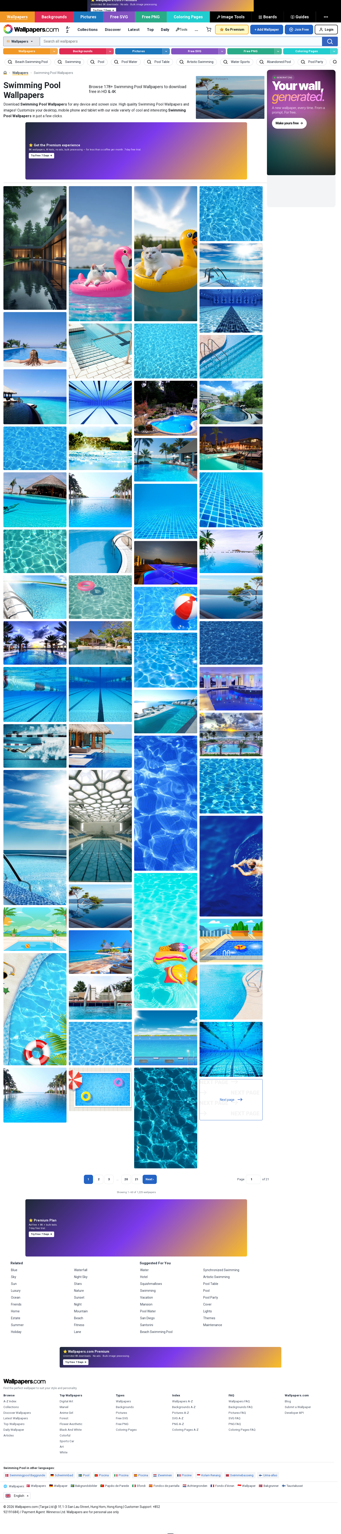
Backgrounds (54, 32)
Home (15, 1327)
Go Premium (231, 45)
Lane (77, 1348)
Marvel (64, 1423)
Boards (267, 32)
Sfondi (141, 1502)
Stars (78, 1300)
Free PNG (151, 32)
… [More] (196, 45)
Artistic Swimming (216, 1293)
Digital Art (66, 1417)
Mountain (81, 1327)
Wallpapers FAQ (239, 1417)
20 (126, 1195)
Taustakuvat (294, 1502)
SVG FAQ (234, 1434)
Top (150, 45)
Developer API (294, 1429)
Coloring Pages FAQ (242, 1445)
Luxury (16, 1306)
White (63, 1468)
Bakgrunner (271, 1502)
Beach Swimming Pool (156, 1348)
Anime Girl (66, 1429)
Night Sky (81, 1293)
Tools (181, 46)
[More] (326, 32)
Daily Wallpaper (13, 1445)
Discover (113, 45)
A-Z (68, 45)
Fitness (79, 1341)
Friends (16, 1320)
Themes (209, 1334)
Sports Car (67, 1457)
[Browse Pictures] (166, 67)
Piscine (184, 1491)
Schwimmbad (62, 1491)
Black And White (71, 1445)
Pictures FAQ (237, 1429)
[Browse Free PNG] (278, 67)
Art (62, 1462)
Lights (207, 1327)
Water (144, 1286)
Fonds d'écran (224, 1502)
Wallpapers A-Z (182, 1417)
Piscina (102, 1491)
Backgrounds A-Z (184, 1423)
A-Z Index (9, 1417)
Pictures (88, 32)
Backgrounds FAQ (241, 1423)
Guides (300, 32)
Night (78, 1320)
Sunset (79, 1313)
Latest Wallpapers (15, 1434)
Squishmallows (151, 1300)
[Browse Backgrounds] (110, 67)
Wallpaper (60, 1502)
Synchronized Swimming (221, 1286)
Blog (288, 1417)
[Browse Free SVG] (222, 67)
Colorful (65, 1451)
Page (240, 1195)
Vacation (146, 1313)
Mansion (146, 1320)
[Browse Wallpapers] (54, 67)
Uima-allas (268, 1491)
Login (326, 46)
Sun (14, 1300)
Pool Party (210, 1313)
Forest (64, 1434)
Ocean (15, 1313)
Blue (14, 1286)
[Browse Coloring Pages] (334, 67)
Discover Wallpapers (17, 1429)
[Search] (330, 57)
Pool (206, 1306)
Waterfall (80, 1286)
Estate (15, 1334)
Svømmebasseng (239, 1491)
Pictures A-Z (180, 1429)
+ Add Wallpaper (267, 45)
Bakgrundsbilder (86, 1502)
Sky (13, 1293)
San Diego (147, 1334)
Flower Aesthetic (71, 1440)
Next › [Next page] (150, 1195)
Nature (79, 1306)
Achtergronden (197, 1502)
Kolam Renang (209, 1491)
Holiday (16, 1348)
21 (137, 1195)
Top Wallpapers (13, 1440)
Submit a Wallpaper (298, 1423)
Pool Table (210, 1300)
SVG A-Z (178, 1434)
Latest (134, 45)
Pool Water (148, 1327)
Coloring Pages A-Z (185, 1445)
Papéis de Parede (117, 1502)
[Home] (5, 89)
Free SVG (119, 32)
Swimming (148, 1306)
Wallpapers (17, 32)
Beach (78, 1334)
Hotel (144, 1293)
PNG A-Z (178, 1440)
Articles (8, 1451)
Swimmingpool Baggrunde (25, 1491)
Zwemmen (162, 1491)
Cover (207, 1320)
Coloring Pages (188, 32)
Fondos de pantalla (166, 1502)
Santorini (146, 1341)
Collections (87, 45)
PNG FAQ (235, 1440)
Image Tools (231, 32)
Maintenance (212, 1341)
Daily (165, 45)
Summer (17, 1341)
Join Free (299, 46)
